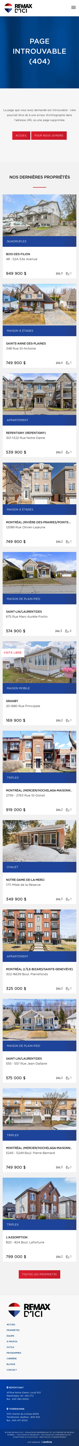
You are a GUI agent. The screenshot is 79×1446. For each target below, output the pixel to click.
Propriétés (13, 1330)
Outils (10, 1347)
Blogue (11, 1364)
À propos (12, 1342)
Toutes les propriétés (39, 1274)
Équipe (10, 1336)
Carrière (12, 1359)
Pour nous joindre (49, 136)
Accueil (21, 136)
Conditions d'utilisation (25, 1437)
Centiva (46, 1442)
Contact (12, 1370)
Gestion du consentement (53, 1437)
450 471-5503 (20, 1420)
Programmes (14, 1353)
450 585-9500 (20, 1399)
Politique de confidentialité (56, 1435)
